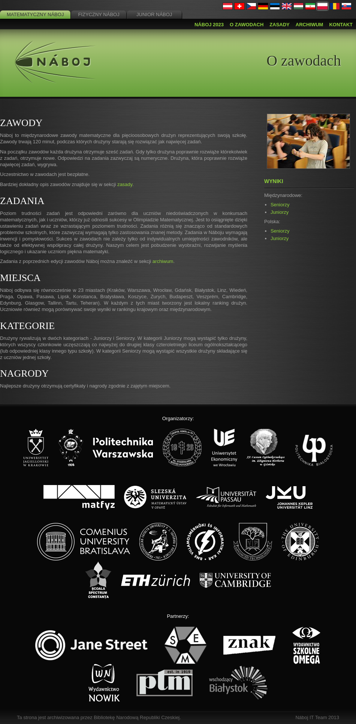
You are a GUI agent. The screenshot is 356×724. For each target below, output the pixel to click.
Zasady (279, 24)
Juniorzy (280, 212)
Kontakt (341, 24)
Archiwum (309, 24)
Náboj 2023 (209, 24)
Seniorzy (280, 204)
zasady (124, 184)
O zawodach (246, 24)
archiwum (163, 261)
